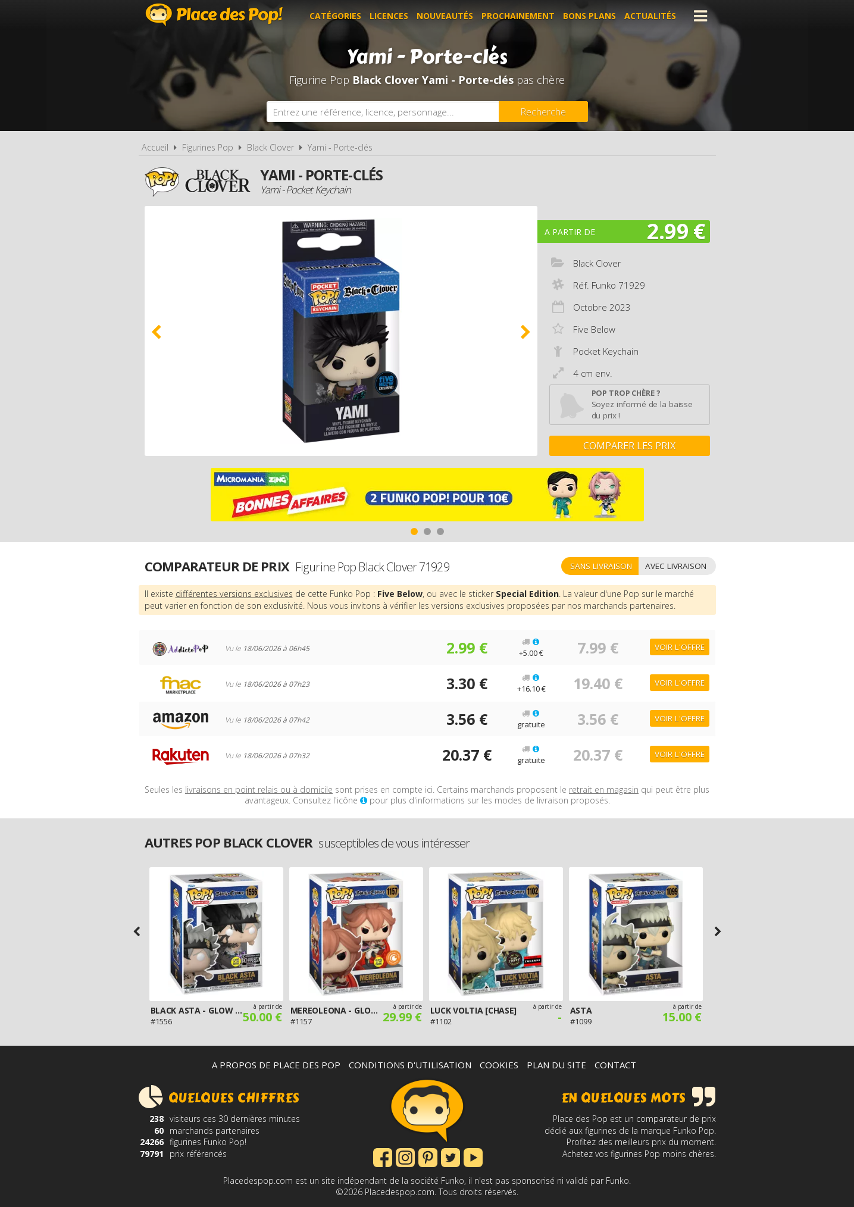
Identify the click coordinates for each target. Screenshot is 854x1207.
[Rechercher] (543, 111)
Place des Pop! (214, 14)
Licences (389, 15)
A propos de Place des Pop (276, 1065)
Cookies (499, 1065)
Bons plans (589, 15)
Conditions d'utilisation (410, 1065)
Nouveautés (445, 15)
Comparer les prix (629, 445)
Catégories (335, 15)
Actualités (650, 15)
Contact (615, 1065)
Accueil (155, 147)
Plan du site (556, 1065)
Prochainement (518, 15)
